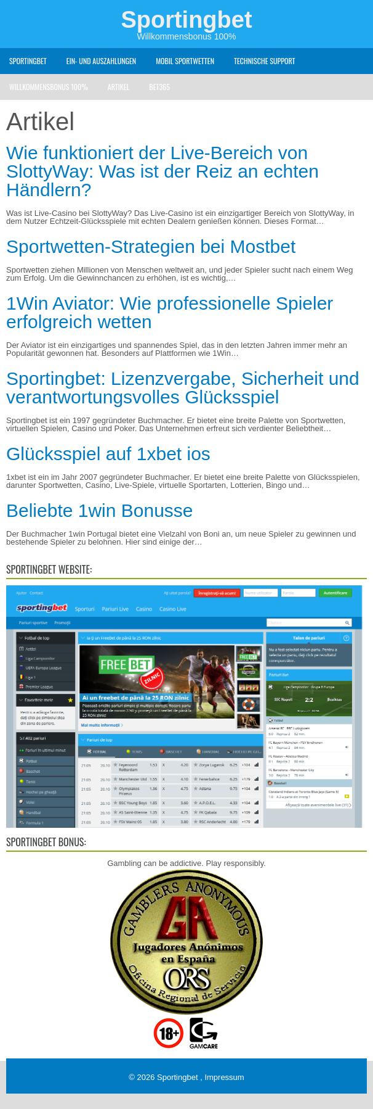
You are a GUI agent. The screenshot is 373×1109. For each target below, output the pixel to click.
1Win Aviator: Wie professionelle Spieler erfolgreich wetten (169, 312)
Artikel (118, 86)
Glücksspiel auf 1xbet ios (108, 453)
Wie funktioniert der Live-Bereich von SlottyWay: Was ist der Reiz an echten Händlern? (162, 171)
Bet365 (159, 86)
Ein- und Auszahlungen (101, 61)
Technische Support (264, 61)
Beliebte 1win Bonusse (99, 510)
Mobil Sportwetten (185, 61)
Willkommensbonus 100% (48, 86)
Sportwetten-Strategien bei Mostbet (150, 246)
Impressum (224, 1077)
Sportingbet (186, 20)
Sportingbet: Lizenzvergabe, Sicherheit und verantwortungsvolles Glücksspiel (182, 387)
